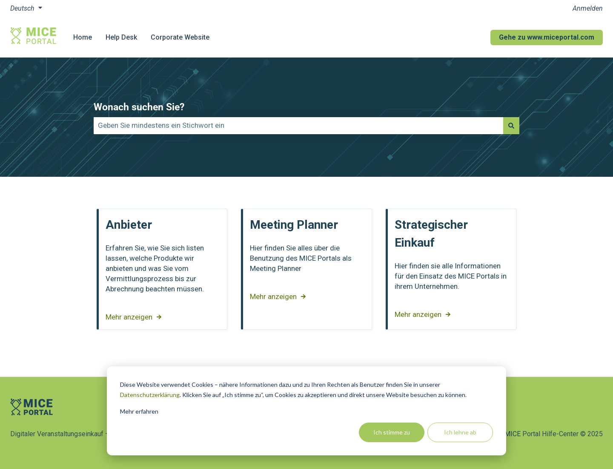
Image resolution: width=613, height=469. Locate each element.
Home (82, 37)
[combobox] (298, 125)
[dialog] (306, 410)
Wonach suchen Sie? (139, 107)
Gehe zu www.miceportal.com (546, 37)
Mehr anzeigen (129, 317)
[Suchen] (511, 125)
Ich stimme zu (391, 432)
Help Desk (121, 37)
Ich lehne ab (460, 432)
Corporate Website (180, 37)
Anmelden (588, 8)
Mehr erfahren (139, 411)
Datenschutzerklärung (150, 394)
